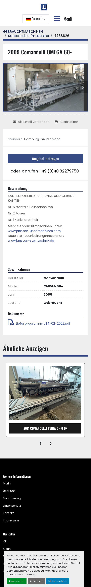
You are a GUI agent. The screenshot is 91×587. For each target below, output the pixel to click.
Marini (7, 483)
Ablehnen (36, 581)
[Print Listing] (66, 122)
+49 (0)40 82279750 (59, 171)
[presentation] (40, 443)
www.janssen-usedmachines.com (34, 231)
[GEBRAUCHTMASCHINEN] (23, 31)
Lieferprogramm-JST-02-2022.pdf (39, 323)
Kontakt (8, 513)
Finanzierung (12, 498)
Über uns (9, 491)
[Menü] (58, 18)
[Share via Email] (31, 122)
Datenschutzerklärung (21, 574)
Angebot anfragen (45, 158)
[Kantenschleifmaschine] (28, 35)
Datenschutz (12, 506)
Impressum (11, 520)
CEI (5, 541)
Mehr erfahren (57, 581)
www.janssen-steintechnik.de (31, 240)
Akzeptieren (16, 581)
